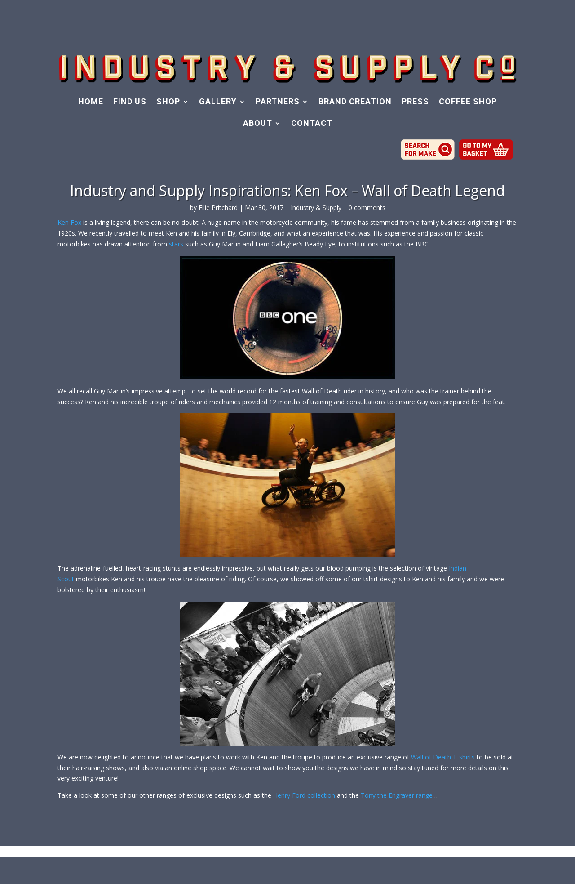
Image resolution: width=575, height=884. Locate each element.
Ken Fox (69, 222)
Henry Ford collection (304, 795)
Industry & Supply (316, 207)
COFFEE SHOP (468, 102)
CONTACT (311, 124)
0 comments (367, 207)
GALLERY (218, 102)
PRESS (415, 102)
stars (176, 244)
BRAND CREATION (355, 102)
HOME (90, 102)
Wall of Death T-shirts (443, 757)
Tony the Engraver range (397, 795)
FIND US (129, 102)
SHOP (168, 102)
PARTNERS (278, 102)
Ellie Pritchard (218, 207)
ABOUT (257, 124)
